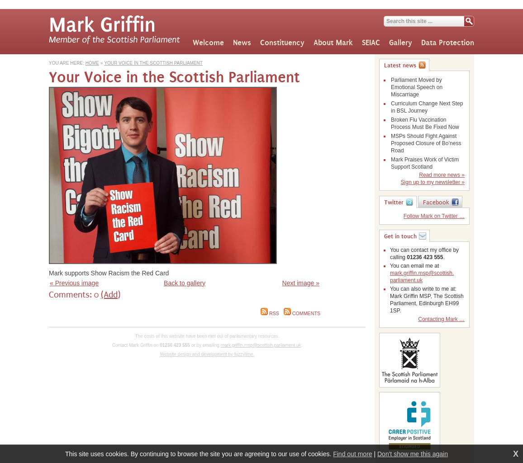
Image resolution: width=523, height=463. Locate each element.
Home (92, 63)
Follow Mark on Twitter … (434, 216)
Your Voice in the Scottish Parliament (153, 63)
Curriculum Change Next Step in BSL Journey (427, 107)
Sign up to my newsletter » (433, 182)
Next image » (300, 283)
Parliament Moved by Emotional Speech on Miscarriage (416, 87)
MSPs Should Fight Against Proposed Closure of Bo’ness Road (426, 143)
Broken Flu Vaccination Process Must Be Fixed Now (425, 123)
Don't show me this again (412, 454)
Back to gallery (184, 283)
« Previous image (74, 283)
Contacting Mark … (441, 319)
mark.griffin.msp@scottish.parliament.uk (261, 345)
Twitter (394, 202)
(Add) (110, 295)
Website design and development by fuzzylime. (207, 354)
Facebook (436, 202)
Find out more (352, 454)
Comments (302, 313)
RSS (270, 313)
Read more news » (442, 175)
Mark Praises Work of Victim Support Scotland (425, 163)
